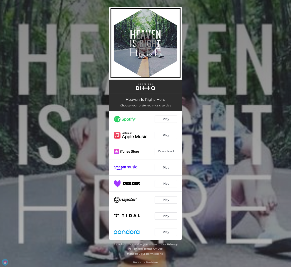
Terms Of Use (153, 248)
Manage (132, 253)
